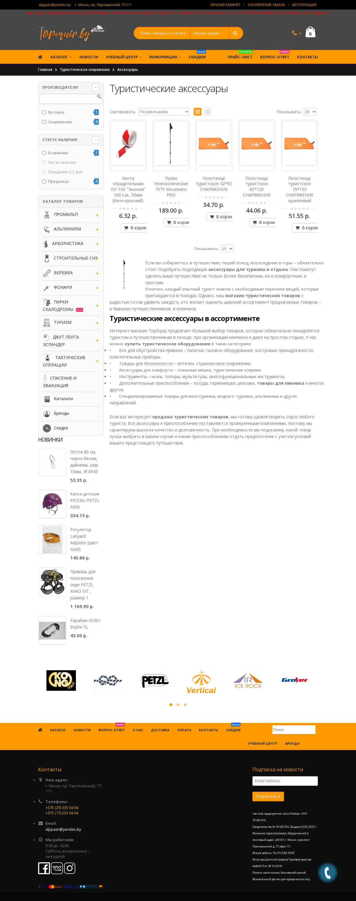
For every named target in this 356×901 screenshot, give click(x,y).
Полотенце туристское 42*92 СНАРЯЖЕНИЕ (214, 183)
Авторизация (304, 4)
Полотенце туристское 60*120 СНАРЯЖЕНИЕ (257, 186)
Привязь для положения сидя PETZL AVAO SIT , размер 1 (83, 585)
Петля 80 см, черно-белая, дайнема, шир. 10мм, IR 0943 (84, 461)
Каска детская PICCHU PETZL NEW (84, 500)
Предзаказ (58, 181)
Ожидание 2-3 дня (65, 171)
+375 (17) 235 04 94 (62, 813)
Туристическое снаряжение (85, 69)
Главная (45, 69)
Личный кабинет (225, 4)
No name (56, 112)
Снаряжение (60, 121)
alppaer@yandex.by (55, 4)
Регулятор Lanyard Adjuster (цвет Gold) (84, 539)
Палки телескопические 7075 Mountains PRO (171, 186)
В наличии (58, 152)
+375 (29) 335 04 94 (62, 807)
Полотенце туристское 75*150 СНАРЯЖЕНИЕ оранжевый (299, 189)
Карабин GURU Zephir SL (85, 624)
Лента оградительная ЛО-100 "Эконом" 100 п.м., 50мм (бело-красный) (128, 189)
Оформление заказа (266, 4)
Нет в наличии (62, 162)
